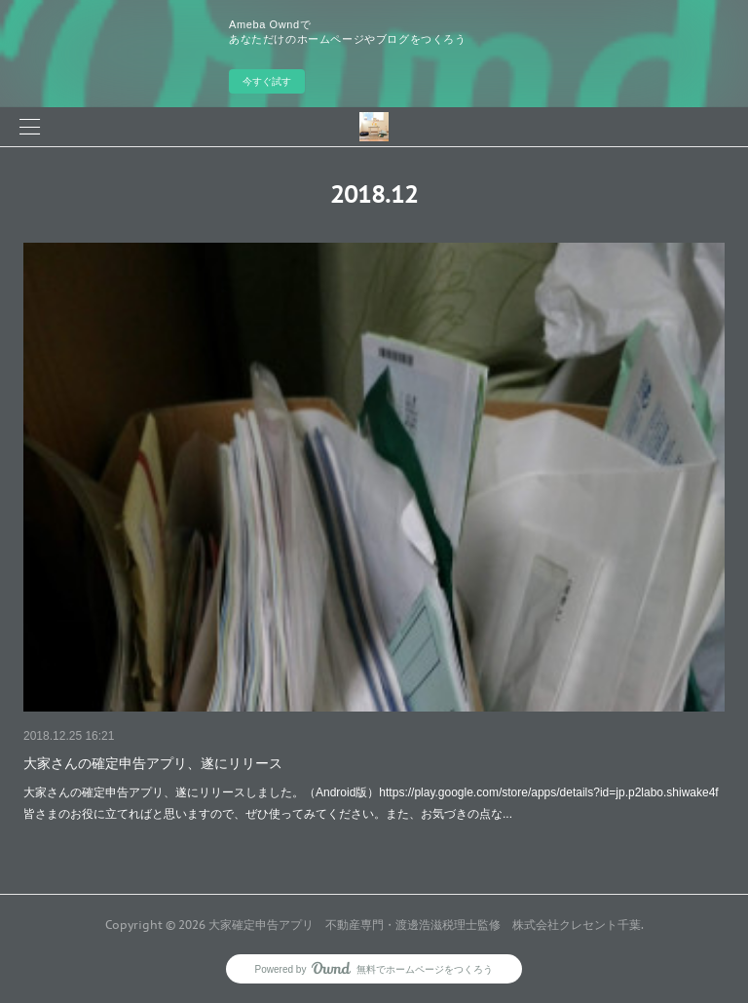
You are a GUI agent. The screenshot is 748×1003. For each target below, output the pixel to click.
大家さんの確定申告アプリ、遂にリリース (152, 763)
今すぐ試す (267, 81)
